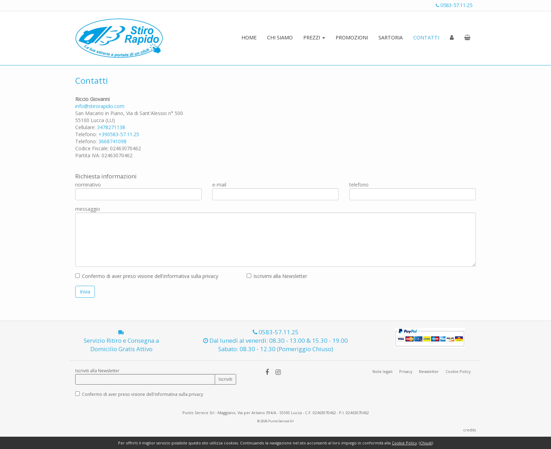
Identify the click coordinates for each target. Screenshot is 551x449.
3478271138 (111, 127)
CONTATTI (426, 37)
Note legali (382, 371)
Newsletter (429, 371)
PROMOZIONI (352, 37)
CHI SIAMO (280, 37)
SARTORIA (390, 37)
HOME (249, 37)
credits (469, 429)
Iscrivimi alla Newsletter (280, 276)
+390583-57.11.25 (118, 134)
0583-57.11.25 (454, 5)
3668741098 (112, 141)
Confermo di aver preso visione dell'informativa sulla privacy (150, 276)
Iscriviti (225, 379)
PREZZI (314, 37)
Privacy (405, 371)
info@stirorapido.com (99, 106)
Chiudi (426, 442)
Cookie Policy (458, 371)
